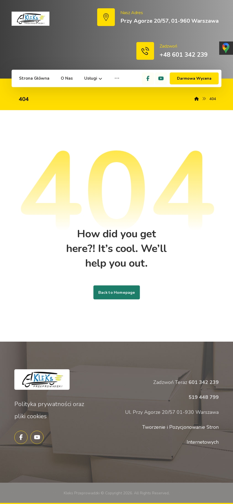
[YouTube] (161, 78)
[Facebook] (148, 78)
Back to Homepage (116, 292)
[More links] (117, 78)
